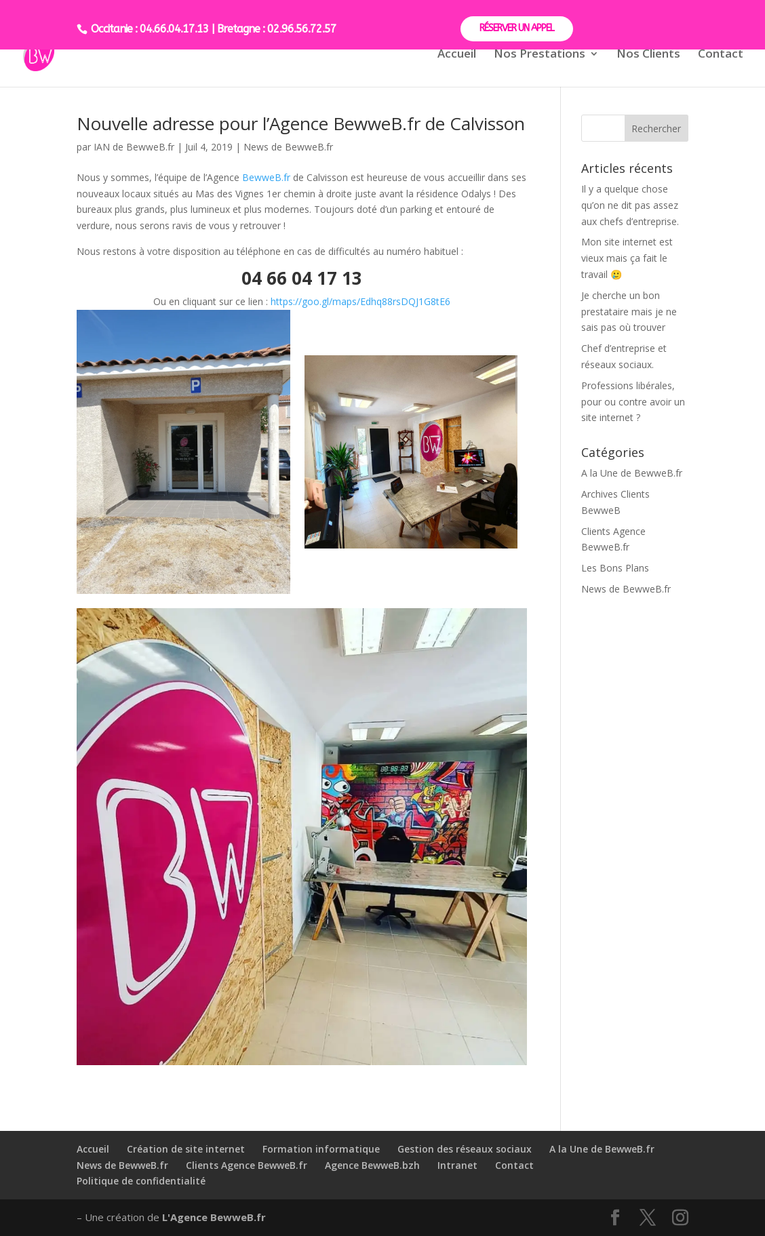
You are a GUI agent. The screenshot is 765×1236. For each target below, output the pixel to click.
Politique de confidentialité (141, 1180)
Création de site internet (186, 1148)
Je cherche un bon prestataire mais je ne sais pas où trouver (629, 311)
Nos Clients (648, 55)
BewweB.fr (266, 177)
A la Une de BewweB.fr (631, 472)
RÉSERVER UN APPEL (516, 28)
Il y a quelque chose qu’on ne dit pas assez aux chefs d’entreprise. (630, 205)
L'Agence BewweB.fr (214, 1217)
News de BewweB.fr (288, 146)
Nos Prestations (539, 55)
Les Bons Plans (615, 567)
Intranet (457, 1165)
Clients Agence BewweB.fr (246, 1165)
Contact (720, 55)
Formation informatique (321, 1148)
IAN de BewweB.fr (134, 146)
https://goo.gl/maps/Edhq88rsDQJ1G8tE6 (360, 301)
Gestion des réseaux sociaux (464, 1148)
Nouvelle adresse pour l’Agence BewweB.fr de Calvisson (301, 123)
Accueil (456, 55)
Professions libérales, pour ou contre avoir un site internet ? (633, 401)
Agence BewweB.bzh (372, 1165)
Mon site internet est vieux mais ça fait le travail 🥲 (627, 258)
